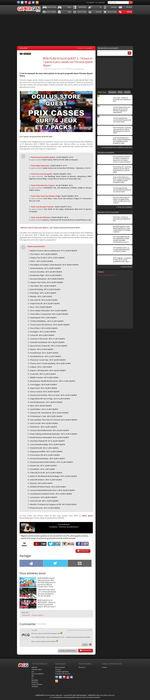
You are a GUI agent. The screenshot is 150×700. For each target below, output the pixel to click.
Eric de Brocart (79, 69)
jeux (33, 672)
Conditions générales (62, 672)
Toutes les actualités (124, 207)
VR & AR (129, 7)
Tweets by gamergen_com (106, 275)
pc (32, 678)
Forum (129, 12)
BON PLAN (26, 615)
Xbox (69, 7)
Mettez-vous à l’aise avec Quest (34, 227)
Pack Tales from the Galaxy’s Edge (45, 196)
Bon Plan (27, 54)
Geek (69, 12)
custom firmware (37, 684)
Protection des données (62, 674)
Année (127, 92)
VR (21, 54)
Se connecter (100, 2)
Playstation (51, 7)
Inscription (90, 2)
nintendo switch (37, 670)
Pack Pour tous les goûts (41, 174)
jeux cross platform (38, 674)
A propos (58, 670)
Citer (85, 644)
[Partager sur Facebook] (31, 563)
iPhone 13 (82, 667)
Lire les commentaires (68, 650)
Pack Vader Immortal (40, 165)
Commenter (84, 551)
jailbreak (34, 667)
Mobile (114, 7)
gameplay (35, 680)
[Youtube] (25, 2)
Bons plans (112, 12)
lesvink (34, 630)
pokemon (35, 682)
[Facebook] (18, 2)
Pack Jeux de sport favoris (42, 206)
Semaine (112, 92)
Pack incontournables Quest (43, 157)
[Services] (37, 2)
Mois (120, 92)
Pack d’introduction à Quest (43, 185)
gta (33, 676)
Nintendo (82, 7)
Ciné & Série (81, 12)
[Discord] (33, 2)
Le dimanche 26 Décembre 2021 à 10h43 (79, 630)
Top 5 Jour (102, 92)
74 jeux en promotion (36, 246)
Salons (99, 12)
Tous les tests (127, 267)
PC (101, 7)
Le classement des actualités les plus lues (117, 147)
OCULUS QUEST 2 (38, 615)
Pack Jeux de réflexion (40, 217)
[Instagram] (29, 2)
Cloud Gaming (50, 12)
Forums (104, 667)
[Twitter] (22, 2)
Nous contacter (60, 667)
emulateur (35, 686)
